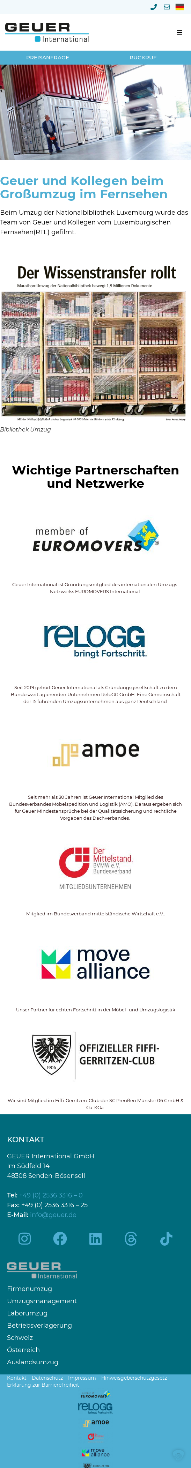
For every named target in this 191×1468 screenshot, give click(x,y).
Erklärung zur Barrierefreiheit (43, 1385)
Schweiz (20, 1338)
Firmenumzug (29, 1289)
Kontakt (17, 1378)
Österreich (23, 1350)
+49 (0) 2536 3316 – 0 (51, 1195)
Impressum (82, 1378)
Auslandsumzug (32, 1362)
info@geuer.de (53, 1215)
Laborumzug (27, 1313)
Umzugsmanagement (42, 1301)
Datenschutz (47, 1378)
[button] (179, 32)
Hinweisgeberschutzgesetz (134, 1378)
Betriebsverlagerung (39, 1325)
